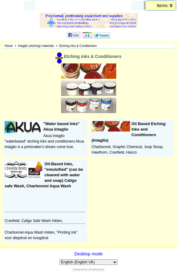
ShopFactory (96, 269)
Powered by (80, 269)
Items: (164, 5)
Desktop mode (88, 253)
